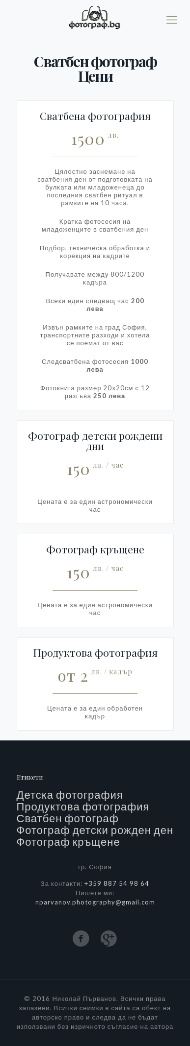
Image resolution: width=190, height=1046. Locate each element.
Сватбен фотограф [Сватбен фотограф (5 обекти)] (68, 818)
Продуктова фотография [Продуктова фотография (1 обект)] (83, 806)
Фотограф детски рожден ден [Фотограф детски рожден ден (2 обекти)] (95, 830)
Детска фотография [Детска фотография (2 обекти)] (70, 795)
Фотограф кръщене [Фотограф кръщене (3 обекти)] (68, 842)
